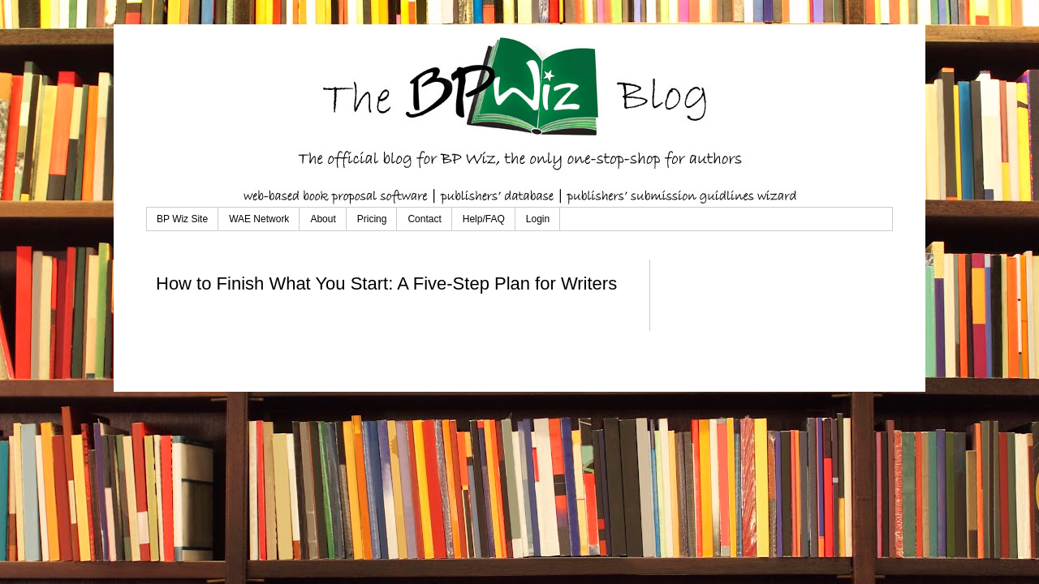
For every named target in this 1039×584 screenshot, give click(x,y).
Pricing (372, 219)
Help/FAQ (484, 219)
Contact (424, 219)
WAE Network (259, 219)
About (322, 219)
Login (538, 219)
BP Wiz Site (182, 219)
